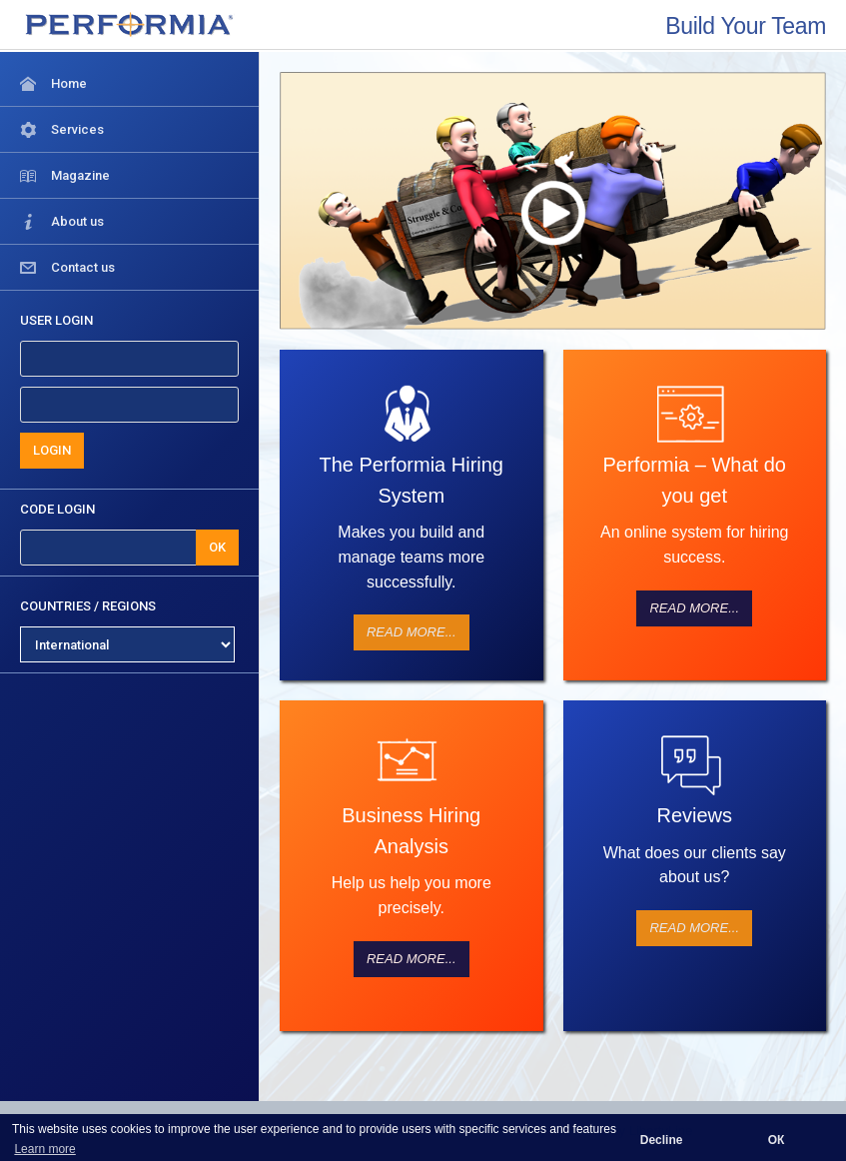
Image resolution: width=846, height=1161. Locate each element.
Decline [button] (661, 1140)
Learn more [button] (44, 1149)
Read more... (411, 631)
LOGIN (52, 450)
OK (217, 547)
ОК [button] (776, 1140)
